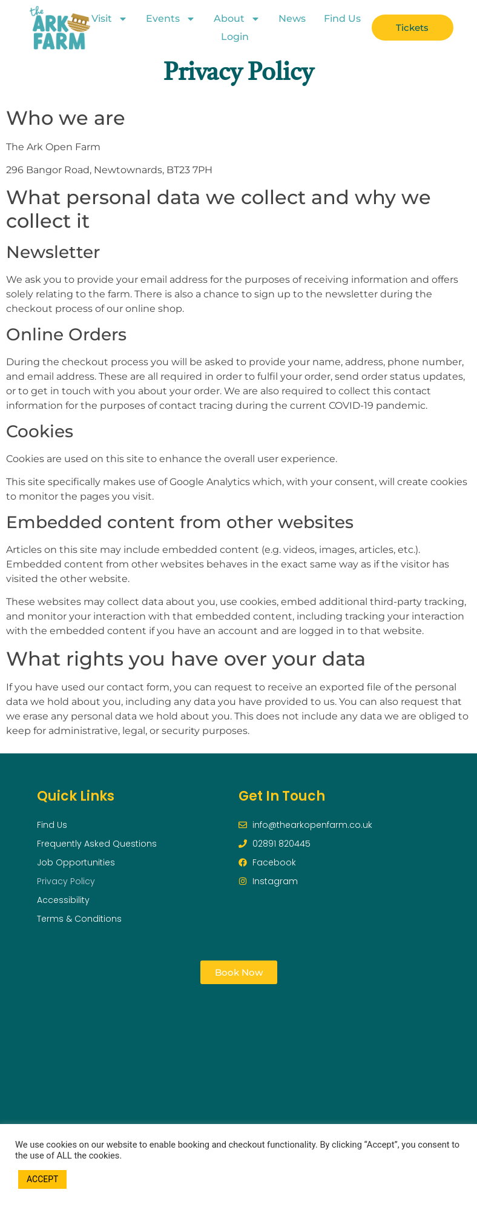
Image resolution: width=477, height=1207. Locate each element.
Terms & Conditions (79, 919)
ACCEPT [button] (42, 1179)
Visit (109, 19)
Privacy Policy (66, 881)
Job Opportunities (76, 862)
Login (235, 36)
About (237, 19)
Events (171, 19)
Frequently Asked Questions (97, 844)
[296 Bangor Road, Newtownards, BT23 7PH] (238, 1070)
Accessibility (63, 900)
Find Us (342, 18)
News (292, 18)
